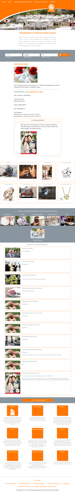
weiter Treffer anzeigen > (39, 400)
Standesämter (37, 407)
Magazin (62, 407)
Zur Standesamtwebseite (37, 120)
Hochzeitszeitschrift (24, 483)
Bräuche (62, 429)
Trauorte (12, 429)
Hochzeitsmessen (37, 452)
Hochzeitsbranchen (38, 483)
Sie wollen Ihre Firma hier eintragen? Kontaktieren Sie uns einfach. (37, 486)
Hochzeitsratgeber (37, 429)
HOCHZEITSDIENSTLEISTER (23, 2)
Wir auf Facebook (10, 483)
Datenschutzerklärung (53, 483)
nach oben (37, 480)
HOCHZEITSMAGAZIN (40, 2)
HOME (3, 2)
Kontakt (62, 452)
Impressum (66, 483)
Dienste (12, 407)
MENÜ (10, 2)
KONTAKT (53, 2)
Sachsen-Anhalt (12, 452)
